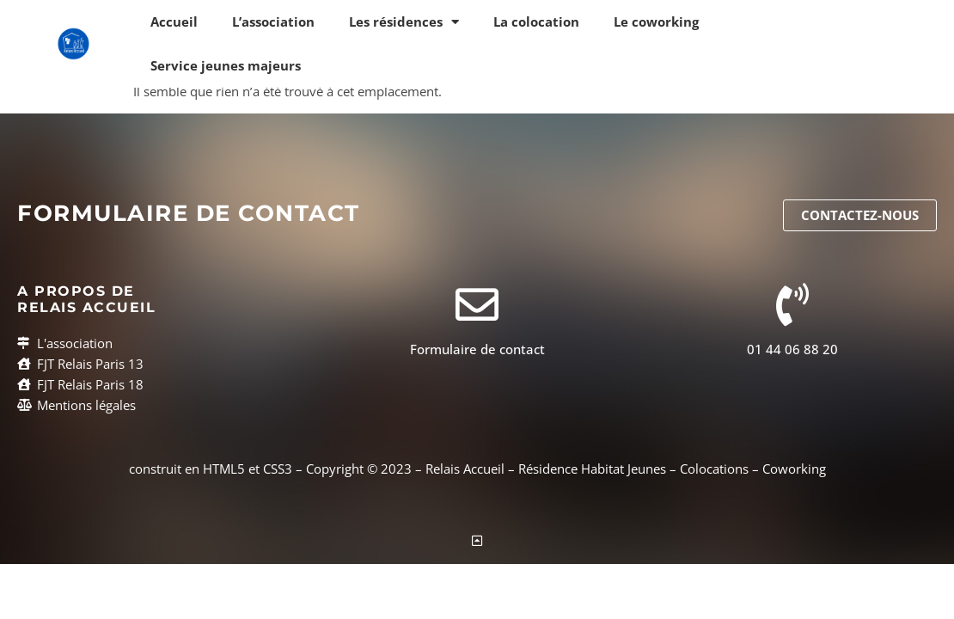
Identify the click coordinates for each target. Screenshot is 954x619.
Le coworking (656, 21)
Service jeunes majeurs (225, 65)
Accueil (174, 21)
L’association (273, 21)
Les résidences (404, 22)
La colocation (536, 21)
